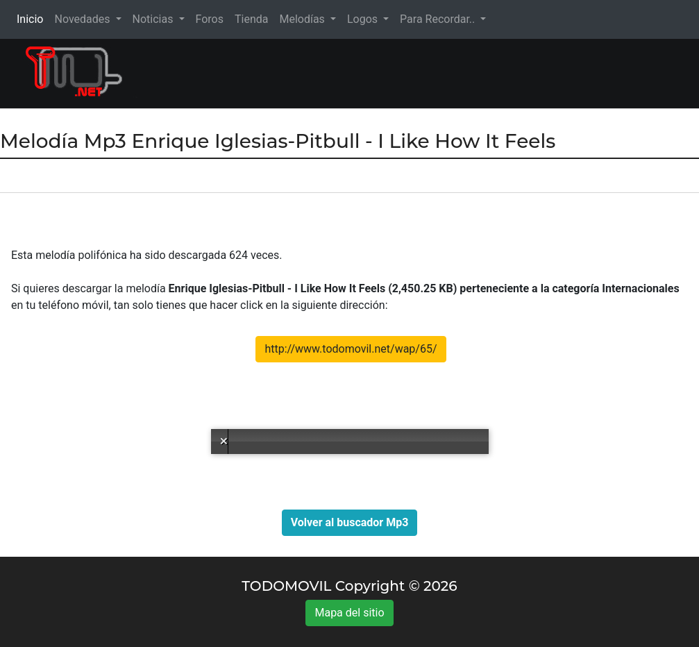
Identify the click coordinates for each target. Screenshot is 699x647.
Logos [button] (363, 19)
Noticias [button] (154, 19)
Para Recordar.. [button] (439, 19)
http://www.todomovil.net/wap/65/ (350, 348)
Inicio (33, 18)
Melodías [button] (303, 19)
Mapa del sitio (349, 612)
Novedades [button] (83, 19)
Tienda (251, 19)
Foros (210, 19)
